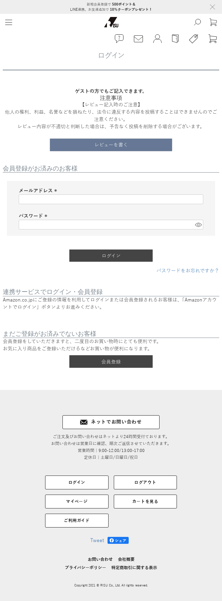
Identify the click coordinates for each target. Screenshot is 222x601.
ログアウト (145, 482)
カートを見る (145, 501)
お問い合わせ (100, 559)
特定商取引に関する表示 (134, 567)
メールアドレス (39, 190)
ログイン (76, 482)
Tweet (97, 540)
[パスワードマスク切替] (198, 224)
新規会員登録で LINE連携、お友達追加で (111, 6)
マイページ (76, 501)
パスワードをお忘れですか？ (187, 270)
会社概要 (126, 559)
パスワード (34, 216)
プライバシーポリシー (85, 567)
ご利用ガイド (77, 520)
